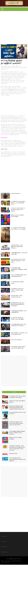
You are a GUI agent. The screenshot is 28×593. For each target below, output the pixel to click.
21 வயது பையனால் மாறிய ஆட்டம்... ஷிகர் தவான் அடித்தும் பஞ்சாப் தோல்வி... (18, 209)
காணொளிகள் (4, 536)
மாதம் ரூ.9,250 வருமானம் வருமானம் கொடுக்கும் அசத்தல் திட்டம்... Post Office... (18, 261)
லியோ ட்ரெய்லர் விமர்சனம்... (17, 339)
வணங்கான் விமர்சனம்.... (16, 193)
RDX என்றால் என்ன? (13, 453)
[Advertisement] (14, 27)
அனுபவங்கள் (4, 546)
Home (2, 560)
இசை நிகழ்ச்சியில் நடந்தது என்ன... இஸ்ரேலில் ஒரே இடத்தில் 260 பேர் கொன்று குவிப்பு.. (18, 304)
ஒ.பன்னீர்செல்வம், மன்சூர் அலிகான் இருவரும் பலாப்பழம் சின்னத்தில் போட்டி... (18, 203)
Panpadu (11, 558)
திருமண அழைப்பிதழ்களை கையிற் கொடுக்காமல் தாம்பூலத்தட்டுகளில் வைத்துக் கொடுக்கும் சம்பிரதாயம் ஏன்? (16, 407)
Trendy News (14, 391)
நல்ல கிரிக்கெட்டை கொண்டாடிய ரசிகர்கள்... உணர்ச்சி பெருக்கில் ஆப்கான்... (17, 290)
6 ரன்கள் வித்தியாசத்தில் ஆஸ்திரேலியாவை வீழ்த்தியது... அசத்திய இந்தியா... (19, 269)
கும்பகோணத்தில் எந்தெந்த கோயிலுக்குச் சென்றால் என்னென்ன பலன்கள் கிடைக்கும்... (17, 433)
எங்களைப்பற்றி (5, 561)
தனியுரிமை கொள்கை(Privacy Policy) (13, 560)
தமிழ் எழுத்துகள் (5, 551)
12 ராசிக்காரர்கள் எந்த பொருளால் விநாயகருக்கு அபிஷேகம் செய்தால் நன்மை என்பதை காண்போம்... (16, 423)
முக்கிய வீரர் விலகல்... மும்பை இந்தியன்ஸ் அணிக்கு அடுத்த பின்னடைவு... (17, 246)
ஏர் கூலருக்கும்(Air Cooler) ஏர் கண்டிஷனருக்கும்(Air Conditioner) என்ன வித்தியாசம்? (17, 459)
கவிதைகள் (4, 541)
